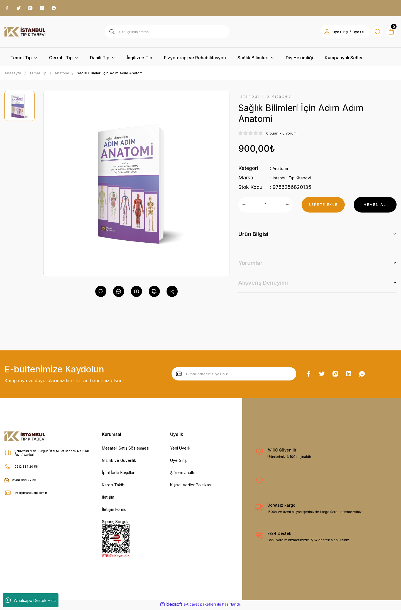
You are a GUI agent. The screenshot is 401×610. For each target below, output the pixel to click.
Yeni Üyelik (180, 449)
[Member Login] (319, 33)
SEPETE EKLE (323, 207)
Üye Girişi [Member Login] (333, 33)
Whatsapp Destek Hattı (31, 600)
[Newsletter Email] (234, 375)
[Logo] (24, 33)
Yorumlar (250, 265)
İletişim (108, 498)
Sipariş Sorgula (115, 523)
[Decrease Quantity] (244, 207)
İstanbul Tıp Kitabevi (296, 180)
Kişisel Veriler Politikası (191, 486)
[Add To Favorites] (100, 293)
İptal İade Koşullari (118, 474)
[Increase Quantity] (287, 207)
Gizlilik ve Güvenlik (119, 462)
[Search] (167, 33)
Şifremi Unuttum (184, 474)
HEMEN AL (375, 207)
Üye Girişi (178, 462)
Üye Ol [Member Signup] (350, 33)
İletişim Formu (114, 511)
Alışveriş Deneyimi (263, 285)
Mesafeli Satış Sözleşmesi (125, 449)
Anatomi (282, 171)
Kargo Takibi (113, 486)
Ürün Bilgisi (253, 236)
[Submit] (179, 375)
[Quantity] (266, 207)
